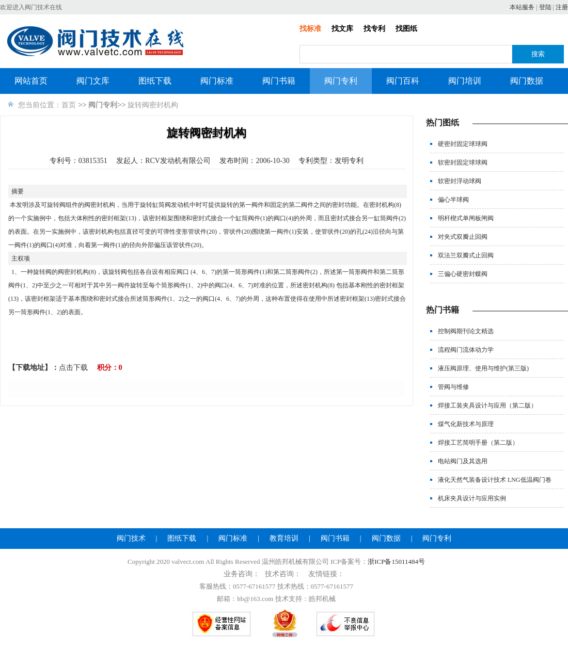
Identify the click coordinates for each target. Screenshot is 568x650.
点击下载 (73, 367)
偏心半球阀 (453, 199)
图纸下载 (154, 80)
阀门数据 (526, 80)
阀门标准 (216, 80)
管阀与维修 (453, 387)
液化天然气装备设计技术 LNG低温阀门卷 (494, 479)
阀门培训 (464, 80)
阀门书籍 (278, 80)
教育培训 (284, 538)
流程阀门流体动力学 (466, 349)
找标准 (310, 28)
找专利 (374, 28)
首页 (68, 105)
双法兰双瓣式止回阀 (466, 255)
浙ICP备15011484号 (396, 561)
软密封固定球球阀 (462, 162)
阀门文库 (92, 80)
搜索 (538, 54)
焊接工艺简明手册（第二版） (478, 442)
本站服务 (522, 7)
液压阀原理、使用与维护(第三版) (483, 368)
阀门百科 (402, 80)
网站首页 (31, 80)
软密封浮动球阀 (459, 181)
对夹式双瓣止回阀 (462, 236)
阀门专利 (340, 80)
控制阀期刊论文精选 (466, 331)
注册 (562, 7)
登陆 (545, 7)
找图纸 (406, 28)
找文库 (342, 28)
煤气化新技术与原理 (466, 424)
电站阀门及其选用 (462, 461)
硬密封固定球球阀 (462, 144)
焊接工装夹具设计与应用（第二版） (487, 405)
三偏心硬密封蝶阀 (462, 274)
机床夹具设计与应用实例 (472, 498)
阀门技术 (131, 538)
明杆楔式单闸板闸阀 (466, 218)
